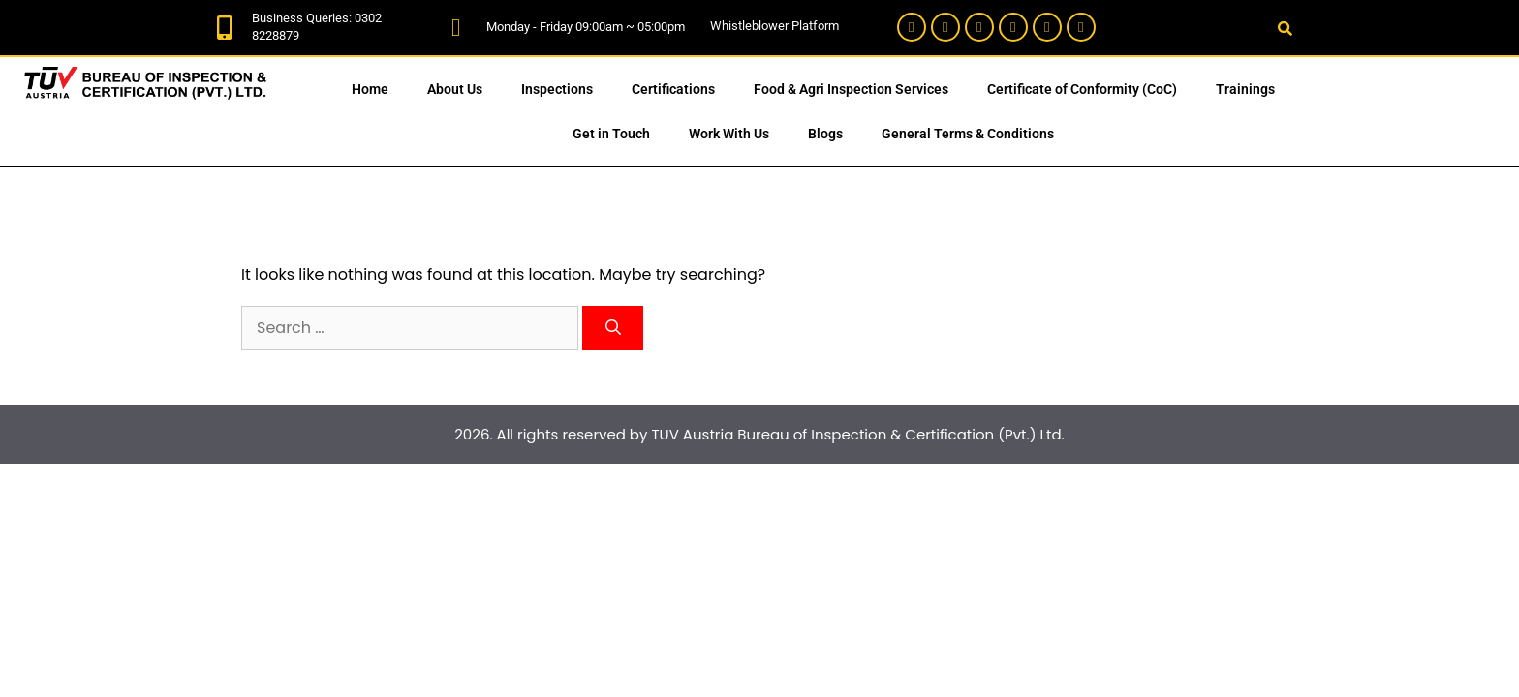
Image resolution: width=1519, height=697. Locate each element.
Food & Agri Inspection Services (851, 89)
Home (370, 89)
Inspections (557, 89)
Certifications (673, 89)
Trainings (1245, 89)
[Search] (612, 328)
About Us (454, 89)
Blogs (825, 133)
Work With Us (729, 133)
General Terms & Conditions (968, 133)
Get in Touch (611, 133)
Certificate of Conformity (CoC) (1082, 89)
